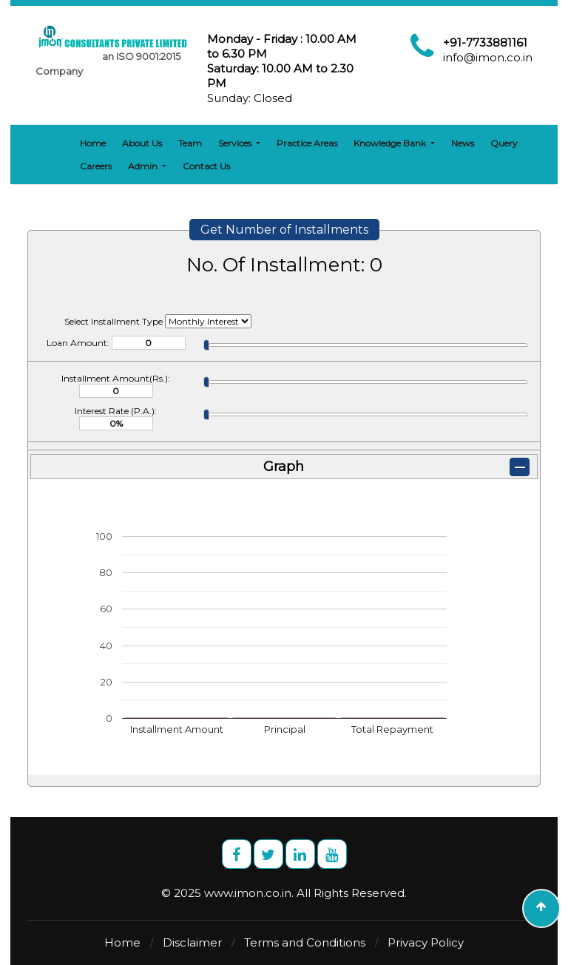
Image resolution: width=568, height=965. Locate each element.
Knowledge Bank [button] (391, 143)
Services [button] (236, 143)
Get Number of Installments (284, 230)
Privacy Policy (426, 942)
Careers (96, 166)
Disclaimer (192, 942)
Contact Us (206, 166)
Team (190, 143)
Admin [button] (144, 166)
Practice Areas (307, 143)
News (462, 143)
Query (504, 143)
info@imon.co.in (487, 57)
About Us (142, 143)
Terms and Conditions (304, 942)
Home (93, 143)
